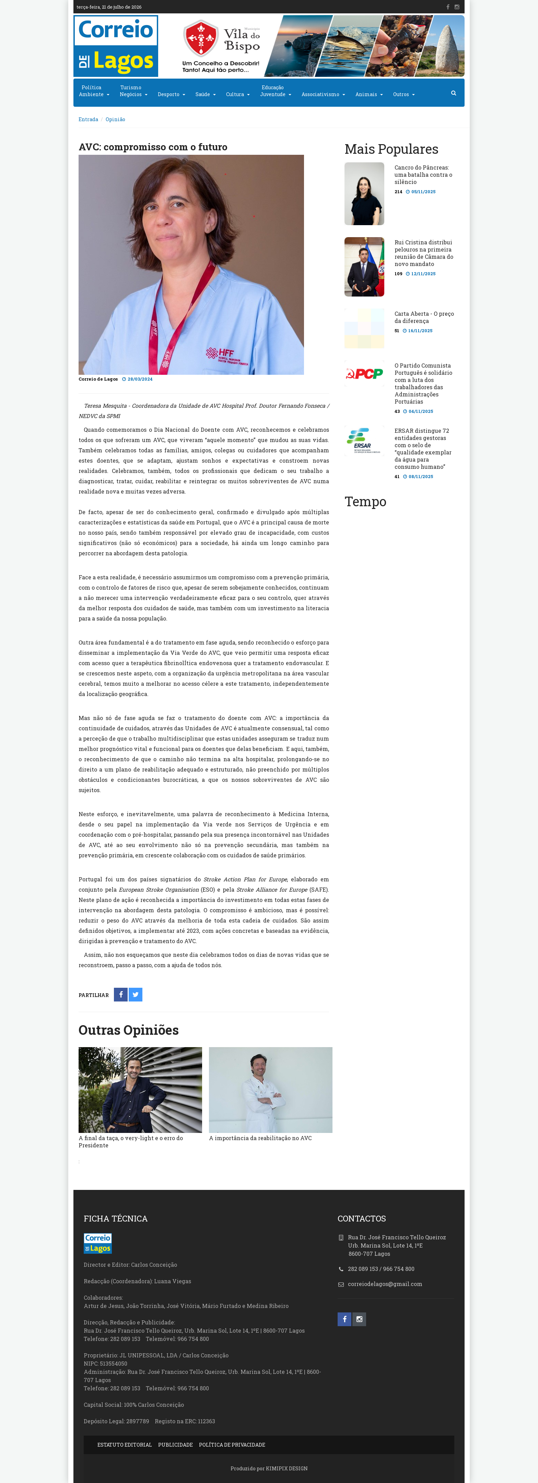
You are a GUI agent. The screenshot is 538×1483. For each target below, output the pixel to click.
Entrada (88, 119)
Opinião (115, 119)
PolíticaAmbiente (91, 90)
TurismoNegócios (131, 90)
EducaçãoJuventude (272, 90)
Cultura (235, 94)
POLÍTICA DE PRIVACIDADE (232, 1444)
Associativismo (320, 94)
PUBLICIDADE (175, 1444)
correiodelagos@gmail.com (385, 1283)
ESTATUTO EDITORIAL (124, 1444)
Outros (401, 94)
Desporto (168, 94)
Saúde (203, 94)
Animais (366, 94)
